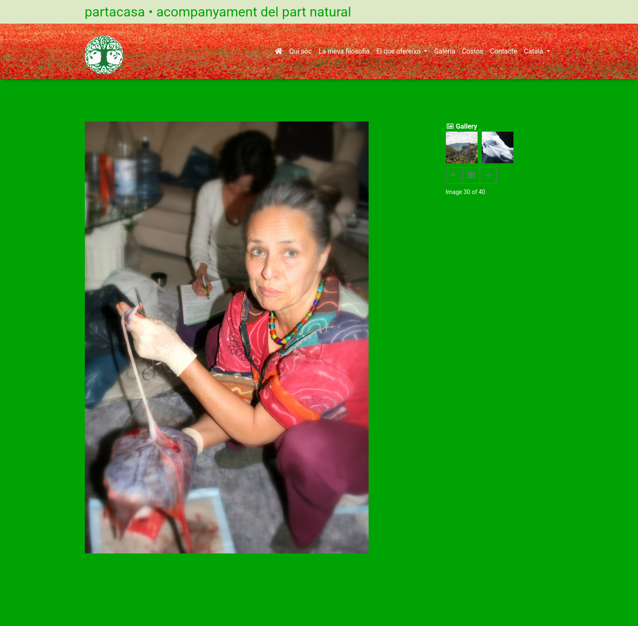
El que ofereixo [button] (399, 51)
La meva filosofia (343, 51)
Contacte (503, 51)
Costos (472, 51)
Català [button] (534, 51)
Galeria (444, 51)
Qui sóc (300, 51)
